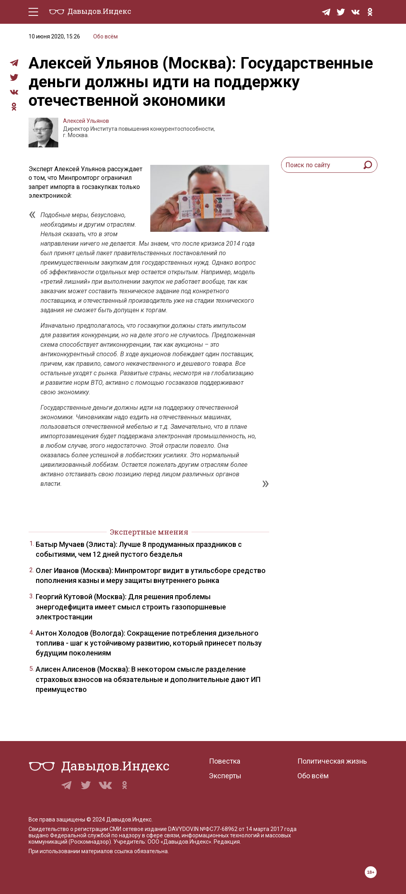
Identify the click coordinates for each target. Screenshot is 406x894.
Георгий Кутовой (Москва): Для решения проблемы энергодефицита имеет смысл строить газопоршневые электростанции (131, 606)
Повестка (224, 761)
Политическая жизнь (332, 761)
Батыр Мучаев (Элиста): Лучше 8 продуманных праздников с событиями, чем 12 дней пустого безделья (139, 549)
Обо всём (105, 36)
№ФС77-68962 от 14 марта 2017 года (248, 829)
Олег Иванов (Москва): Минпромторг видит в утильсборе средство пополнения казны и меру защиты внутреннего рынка (151, 575)
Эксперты (225, 776)
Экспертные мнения (149, 532)
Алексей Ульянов (86, 121)
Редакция (227, 842)
